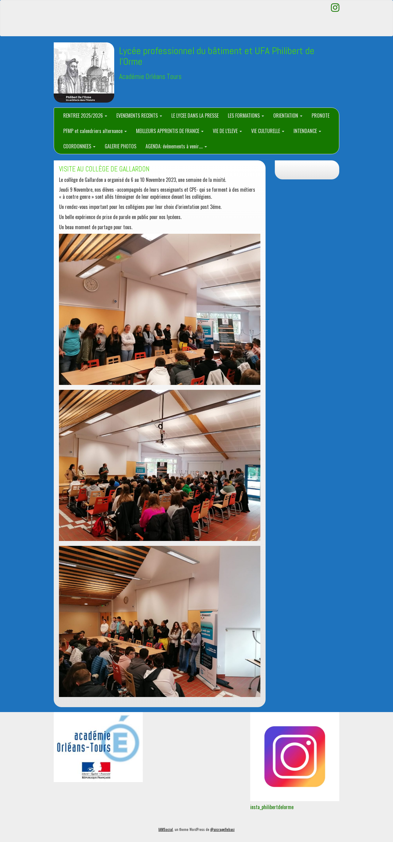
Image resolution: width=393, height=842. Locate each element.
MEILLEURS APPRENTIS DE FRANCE (170, 131)
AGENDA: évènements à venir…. (176, 146)
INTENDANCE (307, 131)
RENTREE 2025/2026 (85, 115)
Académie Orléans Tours (150, 76)
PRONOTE (320, 115)
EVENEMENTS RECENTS (139, 115)
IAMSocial (165, 829)
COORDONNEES (79, 146)
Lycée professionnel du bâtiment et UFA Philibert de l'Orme (216, 56)
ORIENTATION (287, 115)
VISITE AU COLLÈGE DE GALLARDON (104, 169)
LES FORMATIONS (246, 115)
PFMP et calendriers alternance (95, 131)
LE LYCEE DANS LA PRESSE (195, 115)
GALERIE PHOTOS (120, 146)
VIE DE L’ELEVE (227, 131)
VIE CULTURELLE (267, 131)
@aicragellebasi (222, 829)
